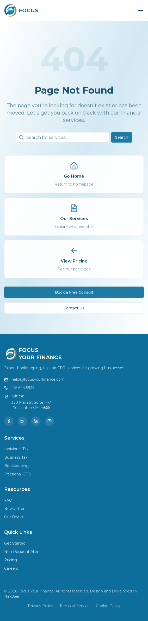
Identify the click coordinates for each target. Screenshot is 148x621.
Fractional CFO (17, 474)
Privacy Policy (40, 605)
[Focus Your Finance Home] (21, 10)
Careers (11, 568)
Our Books (13, 517)
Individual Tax (16, 449)
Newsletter (14, 508)
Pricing (10, 560)
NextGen (12, 596)
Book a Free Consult (74, 293)
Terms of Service (74, 605)
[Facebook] (9, 421)
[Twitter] (22, 421)
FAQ (8, 500)
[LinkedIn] (36, 421)
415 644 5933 (22, 387)
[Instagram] (49, 421)
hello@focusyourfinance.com (38, 379)
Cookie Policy (108, 605)
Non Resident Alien (21, 551)
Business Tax (15, 457)
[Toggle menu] (141, 10)
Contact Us (74, 309)
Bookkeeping (16, 465)
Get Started (15, 543)
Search (121, 138)
